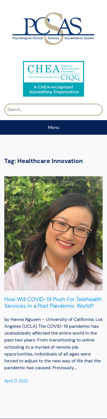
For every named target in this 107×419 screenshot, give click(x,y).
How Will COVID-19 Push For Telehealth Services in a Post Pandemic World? (53, 302)
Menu (53, 127)
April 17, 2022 (16, 381)
